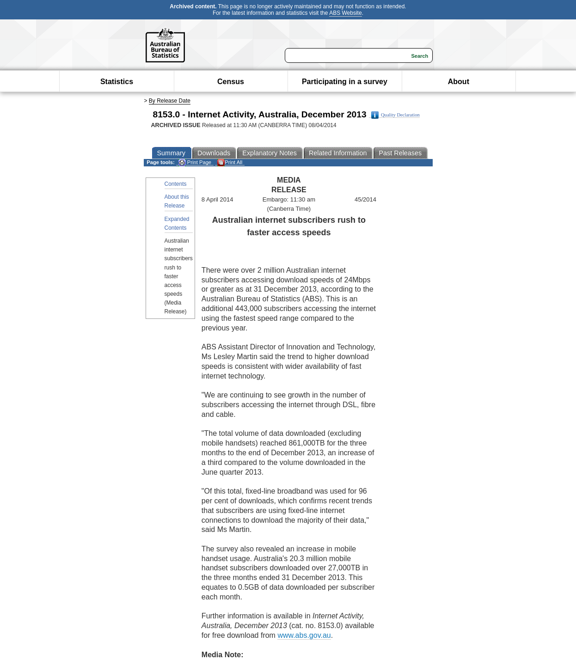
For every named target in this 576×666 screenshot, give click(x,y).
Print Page (194, 162)
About (458, 82)
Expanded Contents (177, 223)
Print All (229, 162)
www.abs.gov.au (304, 635)
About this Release (177, 201)
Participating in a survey (344, 82)
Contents (176, 184)
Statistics (116, 82)
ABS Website (345, 13)
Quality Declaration (395, 115)
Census (230, 82)
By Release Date (169, 101)
